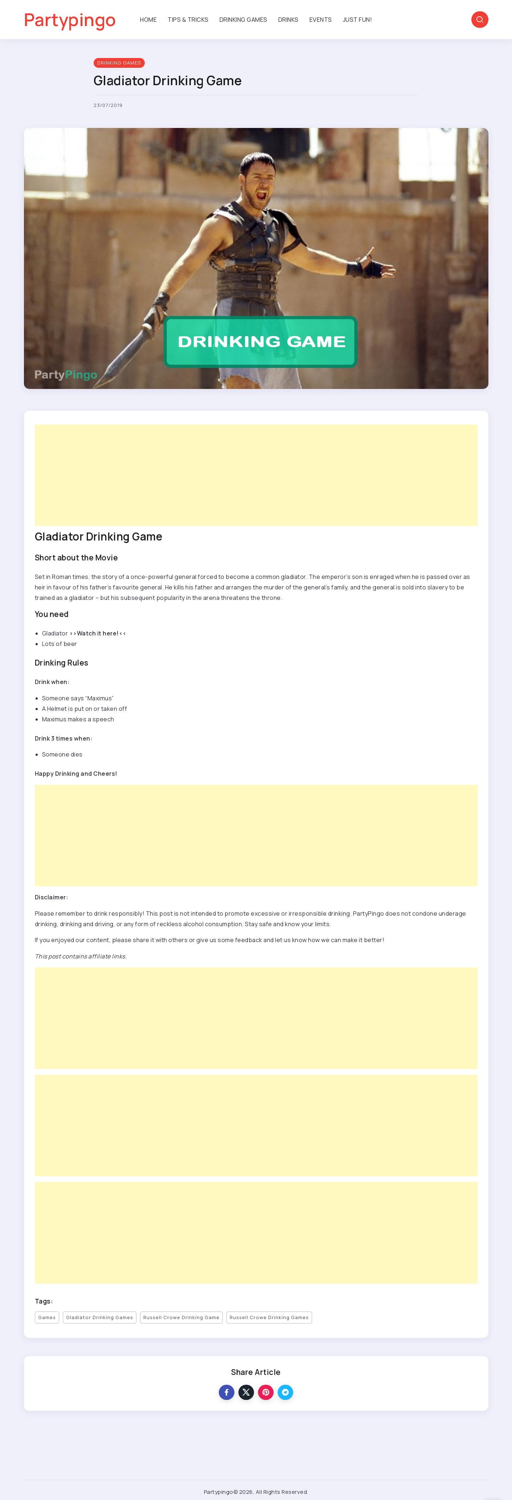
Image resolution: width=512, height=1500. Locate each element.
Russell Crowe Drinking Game (181, 1317)
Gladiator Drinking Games (99, 1317)
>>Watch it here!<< (98, 633)
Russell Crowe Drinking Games (269, 1317)
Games (47, 1317)
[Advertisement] (252, 475)
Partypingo (70, 19)
